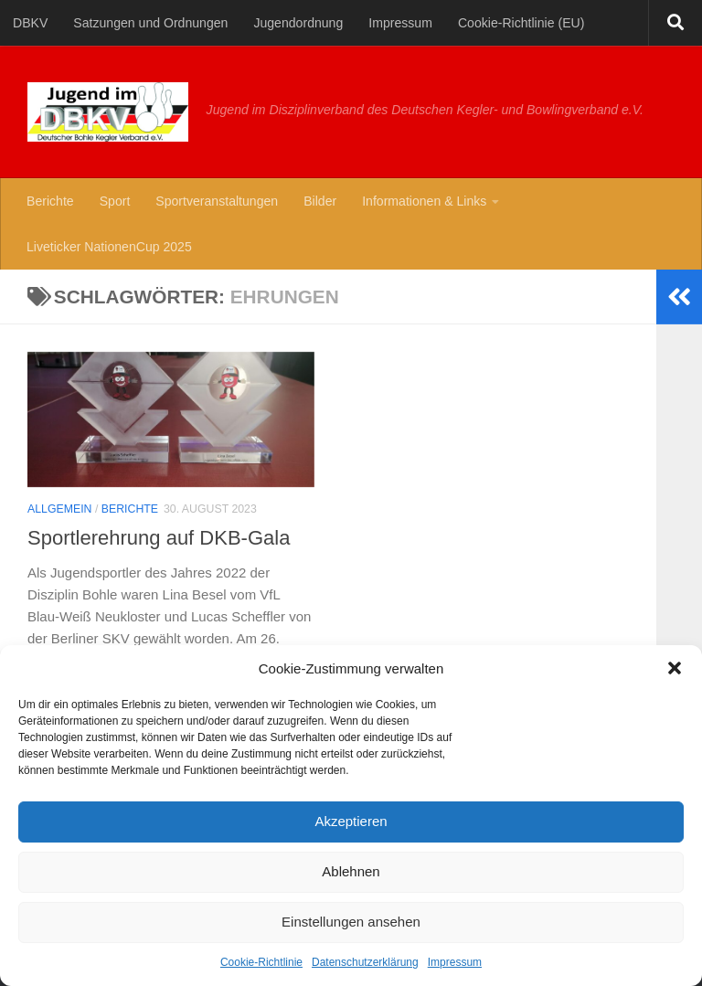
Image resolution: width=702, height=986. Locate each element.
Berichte (50, 201)
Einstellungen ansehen (351, 921)
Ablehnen (350, 871)
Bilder (319, 201)
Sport (115, 201)
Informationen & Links (424, 201)
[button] (674, 668)
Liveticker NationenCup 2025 (109, 246)
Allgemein (59, 509)
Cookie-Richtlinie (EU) (521, 23)
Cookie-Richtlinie (261, 962)
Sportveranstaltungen (216, 201)
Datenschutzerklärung (365, 962)
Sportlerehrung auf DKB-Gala (158, 537)
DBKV (30, 23)
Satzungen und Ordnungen (150, 23)
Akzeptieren (350, 821)
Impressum (455, 962)
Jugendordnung (298, 23)
